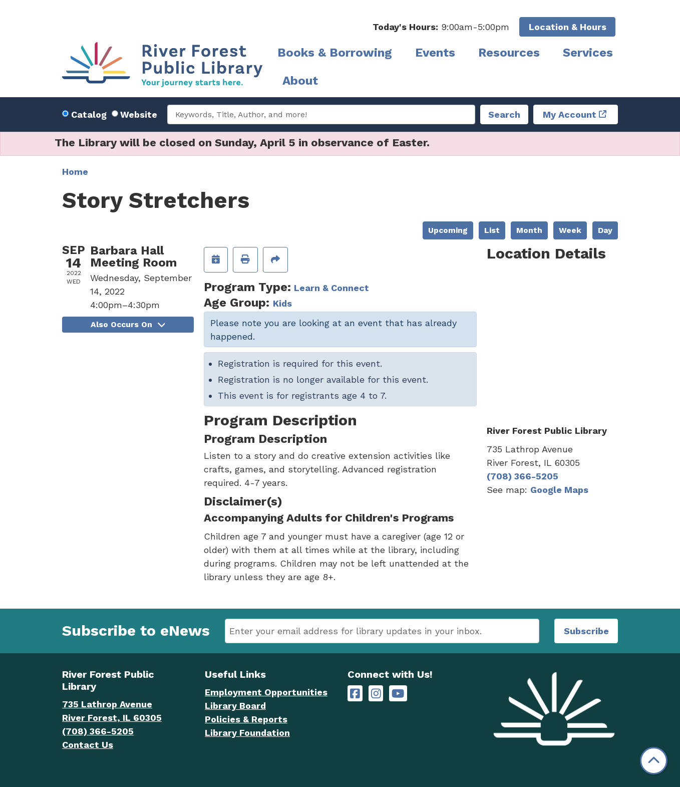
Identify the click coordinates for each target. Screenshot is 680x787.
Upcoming (448, 230)
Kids (282, 303)
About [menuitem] (300, 81)
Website (138, 114)
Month (529, 230)
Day (605, 230)
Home (75, 171)
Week (570, 230)
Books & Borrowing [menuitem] (334, 53)
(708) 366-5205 (522, 476)
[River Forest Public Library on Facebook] (355, 693)
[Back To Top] (653, 760)
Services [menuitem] (588, 53)
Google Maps (559, 489)
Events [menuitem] (435, 53)
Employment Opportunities (266, 692)
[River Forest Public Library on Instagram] (376, 693)
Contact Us (87, 744)
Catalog (89, 114)
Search (504, 114)
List (492, 230)
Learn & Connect (331, 288)
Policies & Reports (246, 719)
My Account (569, 114)
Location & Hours (567, 27)
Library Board (235, 705)
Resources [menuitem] (509, 53)
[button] (441, 27)
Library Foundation (247, 732)
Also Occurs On (128, 324)
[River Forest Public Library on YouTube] (398, 693)
